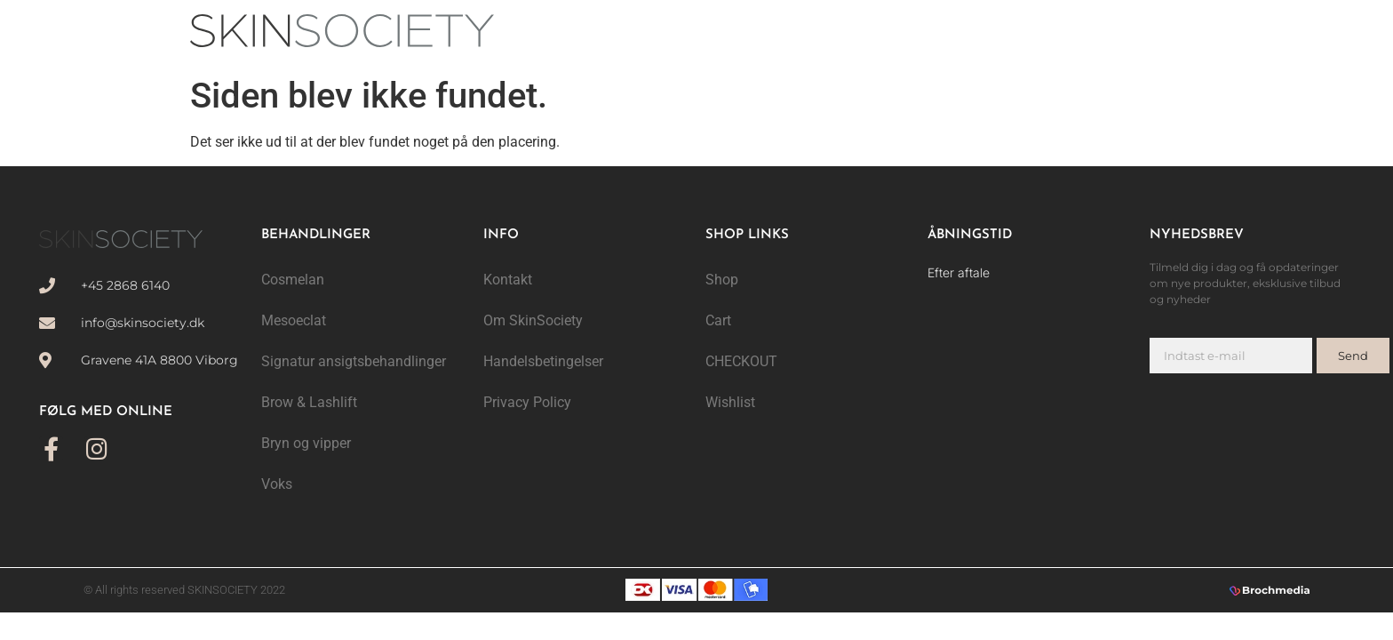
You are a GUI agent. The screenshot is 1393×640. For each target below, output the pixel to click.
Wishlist (730, 402)
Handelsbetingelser (543, 361)
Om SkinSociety (533, 320)
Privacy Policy (527, 402)
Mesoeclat (293, 320)
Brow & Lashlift (309, 402)
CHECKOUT (741, 361)
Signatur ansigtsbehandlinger (353, 361)
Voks (276, 484)
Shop (721, 279)
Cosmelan (292, 279)
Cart (718, 320)
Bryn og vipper (306, 443)
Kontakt (507, 279)
